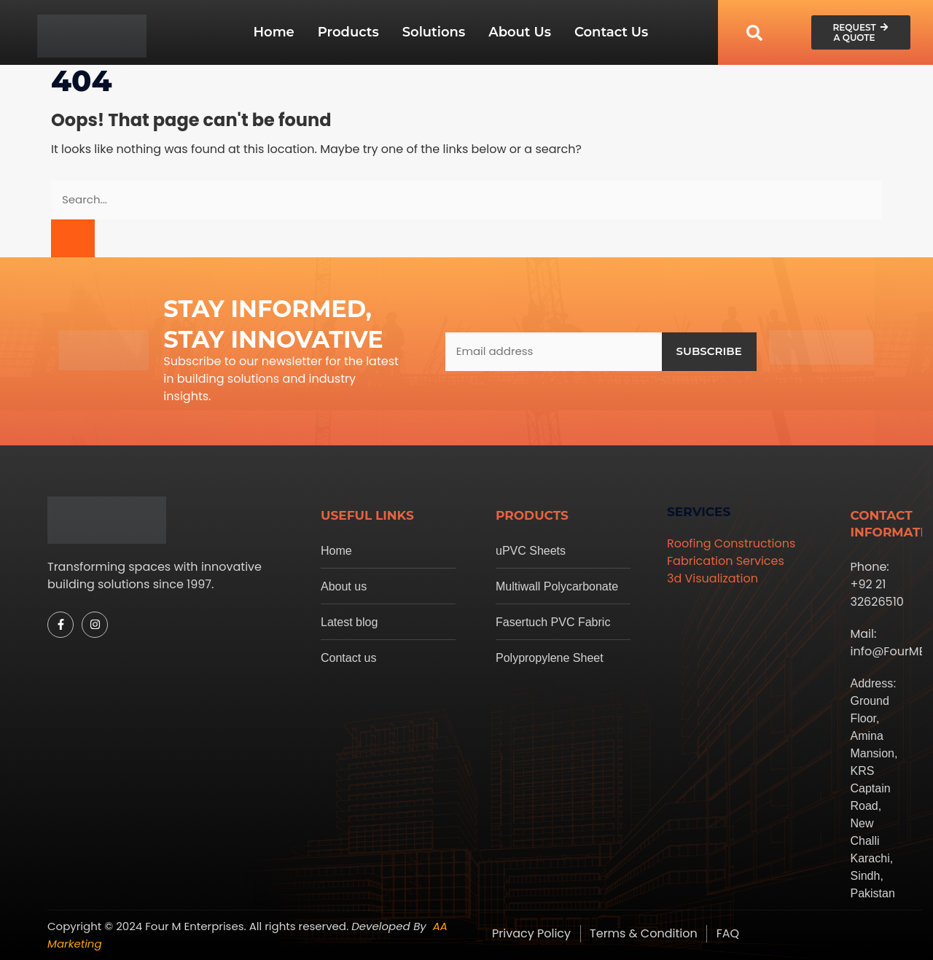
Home (273, 32)
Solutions (433, 32)
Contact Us (611, 32)
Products (348, 32)
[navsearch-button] (754, 32)
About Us (519, 32)
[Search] (73, 238)
